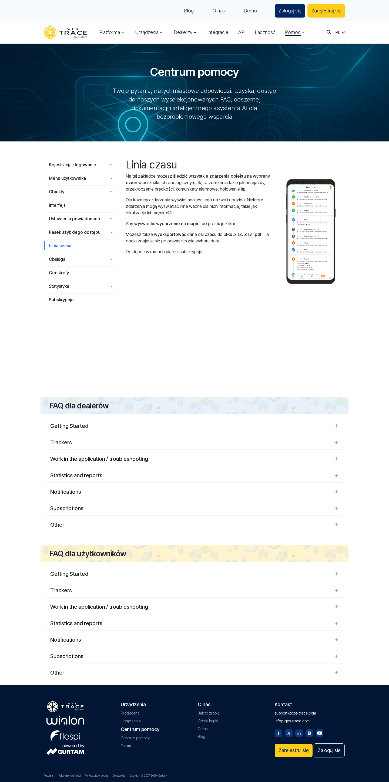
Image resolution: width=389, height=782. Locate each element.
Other (194, 525)
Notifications (194, 492)
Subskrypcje (61, 299)
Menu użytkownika (67, 178)
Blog (189, 10)
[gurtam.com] (65, 720)
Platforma (109, 32)
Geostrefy (59, 272)
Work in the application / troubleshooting (194, 459)
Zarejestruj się (326, 10)
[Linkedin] (299, 732)
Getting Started (194, 426)
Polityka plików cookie (96, 775)
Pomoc (293, 32)
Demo (250, 10)
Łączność (265, 32)
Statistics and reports (194, 475)
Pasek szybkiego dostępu (74, 232)
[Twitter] (289, 732)
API (241, 32)
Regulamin (49, 775)
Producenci (130, 713)
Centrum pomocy (135, 738)
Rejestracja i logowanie (72, 164)
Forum (126, 745)
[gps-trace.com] (65, 32)
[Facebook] (278, 732)
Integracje (217, 32)
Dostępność (118, 775)
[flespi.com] (65, 734)
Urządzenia (147, 32)
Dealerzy (183, 32)
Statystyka (59, 286)
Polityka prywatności (69, 775)
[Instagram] (309, 732)
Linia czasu (60, 245)
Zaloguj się (290, 10)
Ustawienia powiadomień (74, 218)
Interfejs (57, 205)
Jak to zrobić (208, 713)
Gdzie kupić (208, 721)
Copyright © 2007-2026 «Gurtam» (148, 775)
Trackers (194, 442)
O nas (219, 10)
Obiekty (56, 191)
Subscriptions (194, 508)
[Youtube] (319, 732)
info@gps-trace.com (292, 721)
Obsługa (57, 259)
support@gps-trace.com (295, 713)
